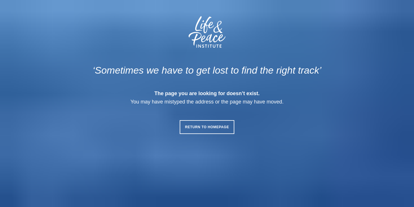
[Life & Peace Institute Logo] (207, 32)
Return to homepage (207, 127)
